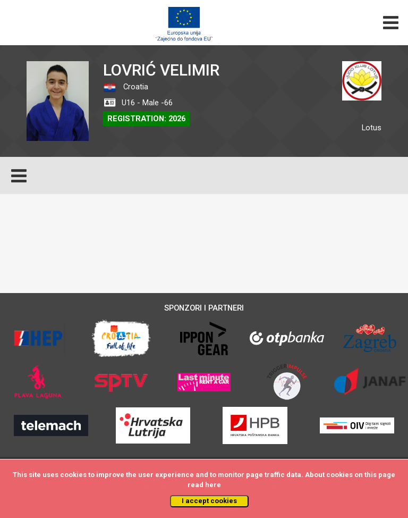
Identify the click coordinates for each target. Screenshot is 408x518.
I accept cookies (209, 501)
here (213, 485)
